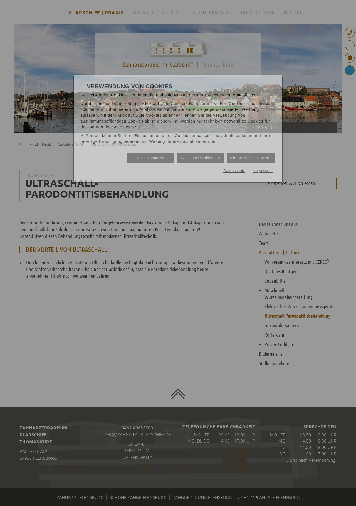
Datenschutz (234, 170)
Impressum (263, 170)
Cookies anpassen (150, 158)
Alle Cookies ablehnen (200, 158)
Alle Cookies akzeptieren (251, 158)
